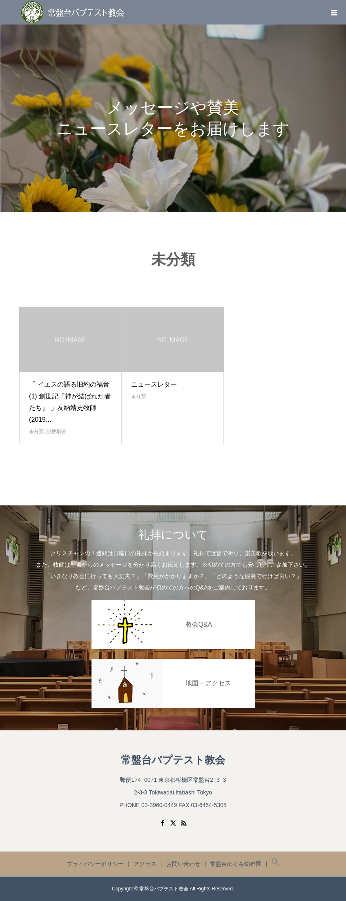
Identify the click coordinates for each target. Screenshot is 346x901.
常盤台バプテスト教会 (173, 759)
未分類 (36, 431)
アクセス (145, 864)
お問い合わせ (183, 864)
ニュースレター (154, 384)
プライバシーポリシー (95, 864)
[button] (275, 864)
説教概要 (56, 431)
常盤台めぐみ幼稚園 (235, 864)
